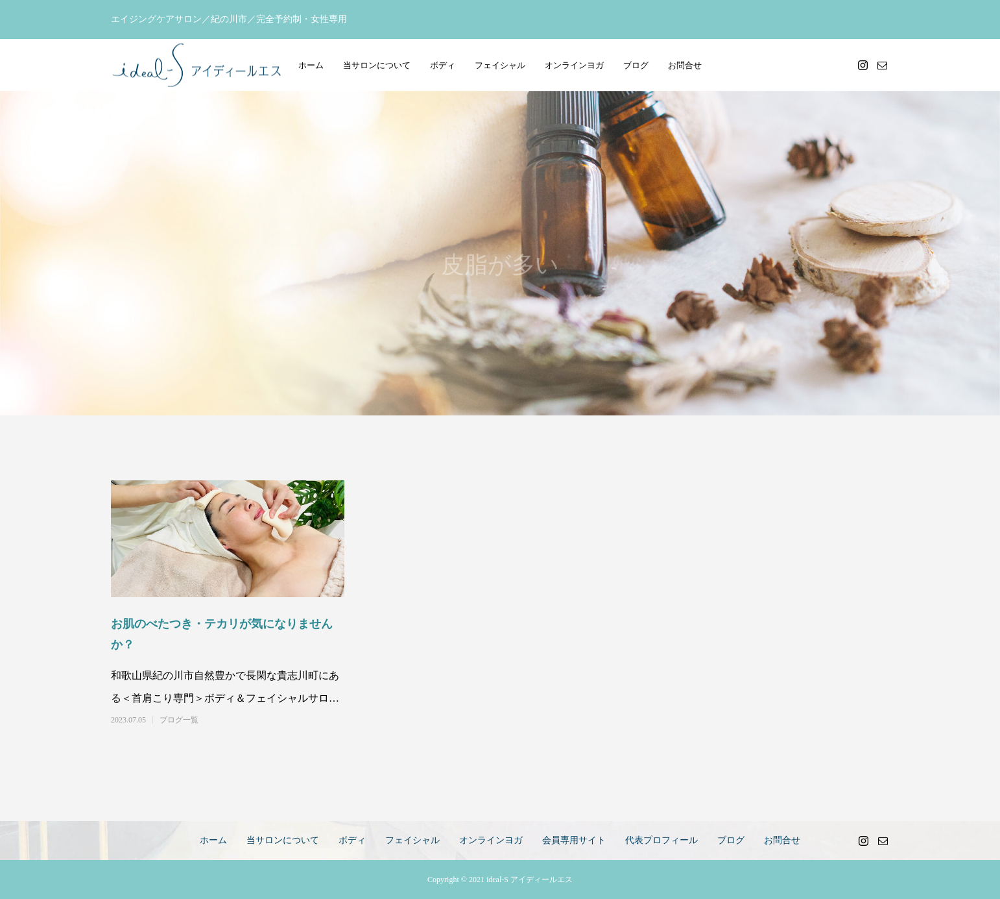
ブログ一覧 (179, 720)
